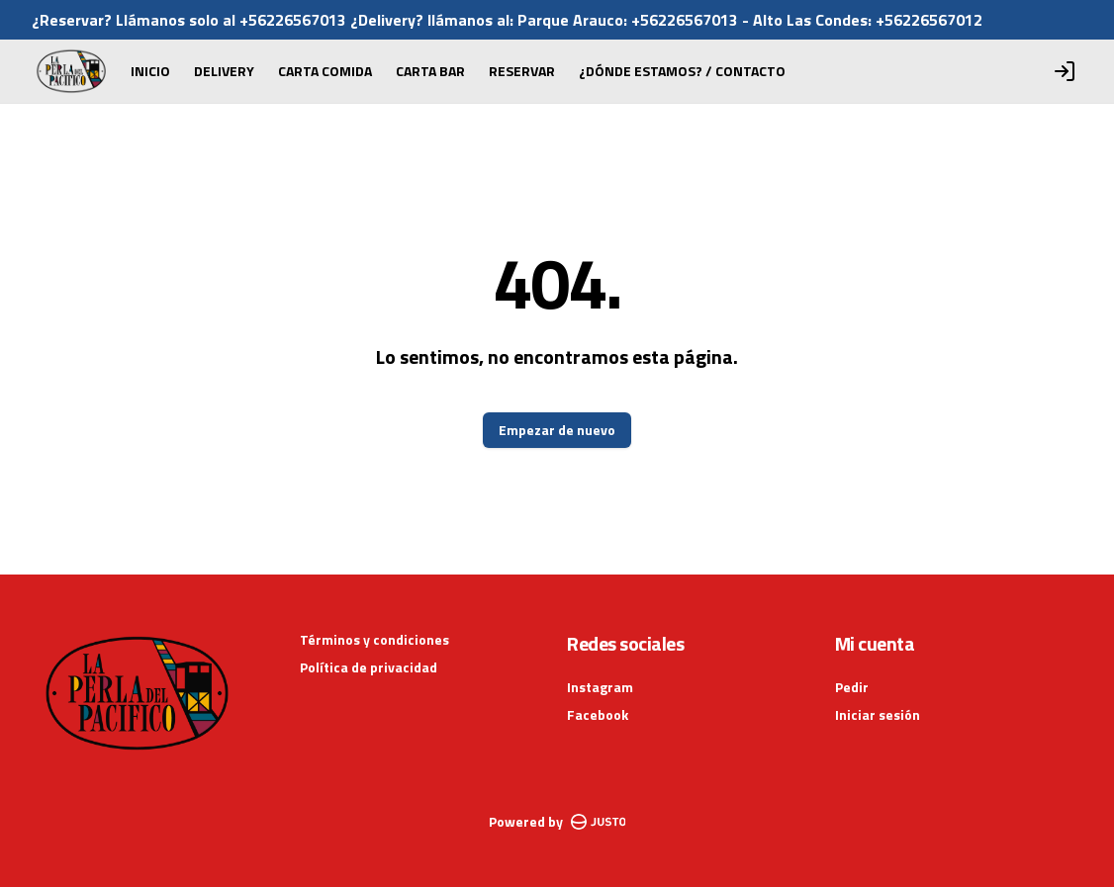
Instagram (600, 686)
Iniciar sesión (877, 715)
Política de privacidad (368, 667)
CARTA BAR (430, 71)
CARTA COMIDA (325, 71)
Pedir (852, 686)
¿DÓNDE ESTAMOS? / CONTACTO (682, 71)
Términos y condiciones (374, 639)
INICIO (150, 71)
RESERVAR (522, 71)
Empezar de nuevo (557, 430)
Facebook (597, 714)
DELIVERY (224, 71)
